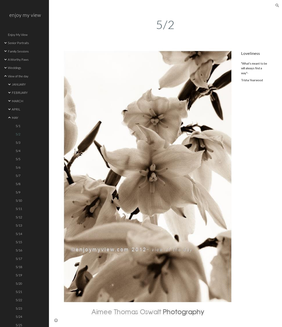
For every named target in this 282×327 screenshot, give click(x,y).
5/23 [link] (19, 308)
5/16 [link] (19, 250)
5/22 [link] (19, 300)
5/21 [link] (19, 292)
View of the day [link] (18, 76)
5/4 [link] (18, 151)
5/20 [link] (19, 283)
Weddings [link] (14, 68)
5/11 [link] (19, 208)
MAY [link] (15, 117)
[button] (277, 5)
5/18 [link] (19, 267)
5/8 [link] (18, 184)
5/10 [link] (19, 200)
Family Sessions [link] (18, 51)
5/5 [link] (18, 159)
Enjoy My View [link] (18, 34)
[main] (165, 24)
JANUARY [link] (19, 84)
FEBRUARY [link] (20, 92)
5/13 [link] (19, 225)
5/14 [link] (19, 234)
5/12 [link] (19, 217)
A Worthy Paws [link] (18, 59)
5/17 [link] (19, 258)
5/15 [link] (19, 242)
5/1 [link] (18, 126)
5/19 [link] (19, 275)
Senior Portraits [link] (18, 43)
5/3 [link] (18, 142)
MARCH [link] (17, 101)
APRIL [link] (16, 109)
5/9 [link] (18, 192)
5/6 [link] (18, 167)
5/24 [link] (19, 316)
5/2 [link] (18, 134)
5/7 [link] (18, 175)
